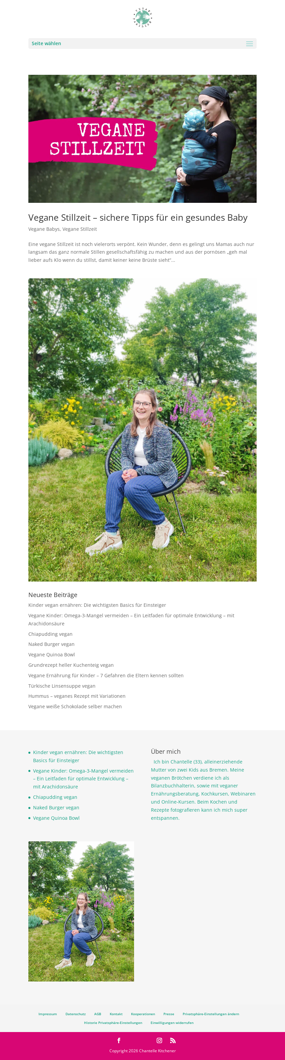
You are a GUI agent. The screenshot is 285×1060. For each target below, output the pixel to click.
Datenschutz (76, 1013)
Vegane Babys (44, 229)
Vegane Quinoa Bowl (51, 654)
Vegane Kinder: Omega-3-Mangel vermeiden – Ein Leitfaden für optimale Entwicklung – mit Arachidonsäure (83, 779)
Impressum (47, 1013)
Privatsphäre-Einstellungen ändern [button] (211, 1013)
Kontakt (116, 1013)
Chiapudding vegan (50, 634)
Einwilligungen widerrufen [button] (172, 1022)
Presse (168, 1013)
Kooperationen (143, 1013)
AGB (97, 1013)
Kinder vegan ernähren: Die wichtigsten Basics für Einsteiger (97, 605)
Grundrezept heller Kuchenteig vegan (71, 665)
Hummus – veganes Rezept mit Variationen (77, 696)
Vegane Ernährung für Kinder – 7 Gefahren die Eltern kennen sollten (106, 675)
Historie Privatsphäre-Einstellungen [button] (113, 1022)
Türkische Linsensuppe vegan (62, 686)
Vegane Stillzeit (79, 229)
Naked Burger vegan (51, 644)
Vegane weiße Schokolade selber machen (75, 706)
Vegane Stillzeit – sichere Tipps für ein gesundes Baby (138, 217)
